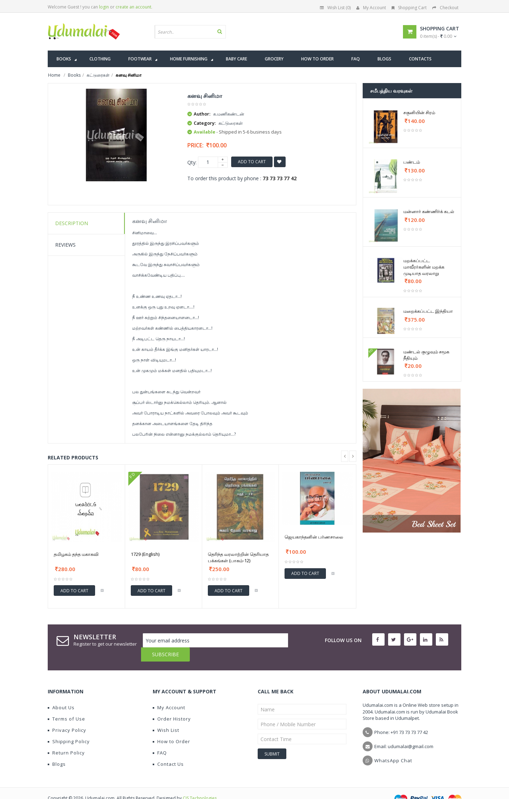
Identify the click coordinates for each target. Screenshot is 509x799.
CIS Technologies (200, 784)
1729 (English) (145, 554)
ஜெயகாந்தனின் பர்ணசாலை (314, 537)
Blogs (57, 750)
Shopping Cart (409, 8)
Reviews (65, 244)
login (104, 7)
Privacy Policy (67, 716)
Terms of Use (66, 704)
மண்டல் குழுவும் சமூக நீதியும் (426, 354)
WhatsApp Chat (393, 746)
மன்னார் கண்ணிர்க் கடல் (428, 211)
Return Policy (66, 738)
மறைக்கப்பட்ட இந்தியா (428, 311)
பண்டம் (411, 162)
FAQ (160, 738)
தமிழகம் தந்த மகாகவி (76, 554)
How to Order (171, 727)
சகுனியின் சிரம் (419, 112)
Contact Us (168, 750)
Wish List (166, 716)
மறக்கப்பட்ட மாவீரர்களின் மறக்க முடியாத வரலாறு (423, 266)
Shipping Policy (69, 727)
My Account (371, 8)
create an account (133, 7)
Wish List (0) (335, 8)
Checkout (445, 8)
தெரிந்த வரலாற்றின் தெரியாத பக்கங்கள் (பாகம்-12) (238, 557)
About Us (61, 693)
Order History (172, 704)
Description (71, 223)
